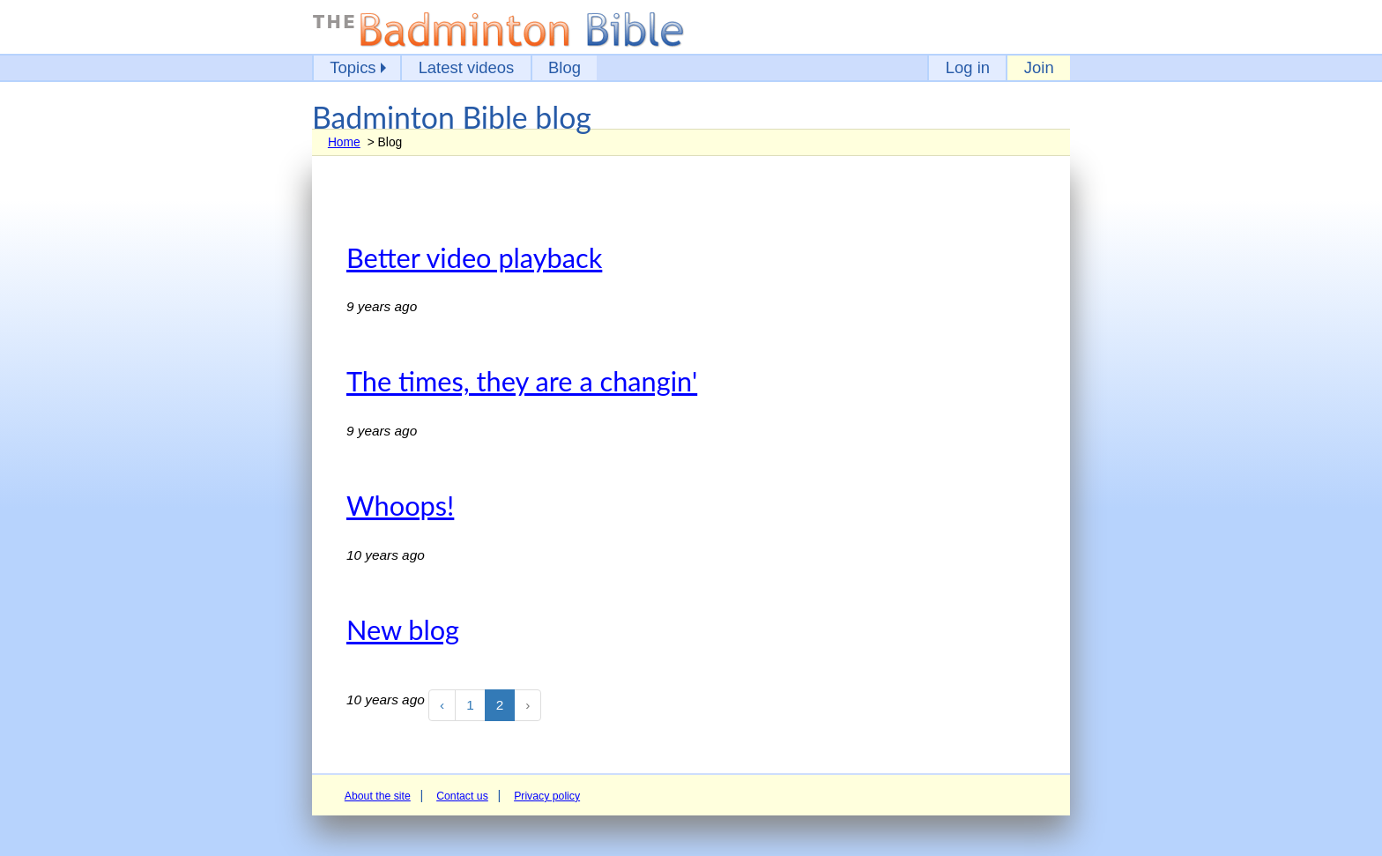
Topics (352, 67)
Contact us (462, 796)
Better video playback (474, 258)
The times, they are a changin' (521, 381)
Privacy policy (547, 796)
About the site (378, 796)
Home (344, 142)
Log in (968, 67)
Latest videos (467, 67)
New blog (402, 630)
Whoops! (400, 505)
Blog (564, 67)
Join (1039, 67)
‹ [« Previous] (442, 704)
